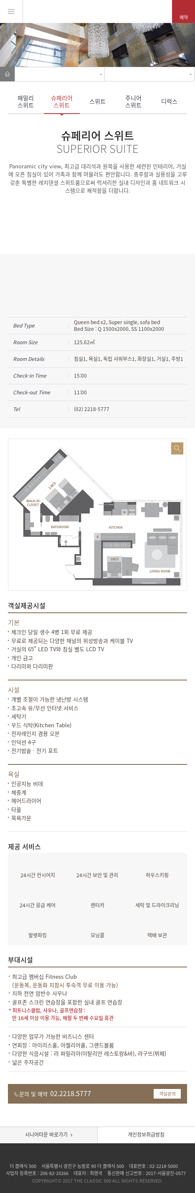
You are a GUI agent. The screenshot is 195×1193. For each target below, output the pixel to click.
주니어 (133, 101)
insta (98, 1155)
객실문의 (167, 1093)
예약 (184, 17)
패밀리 (26, 101)
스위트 (97, 101)
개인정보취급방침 (146, 1134)
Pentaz (97, 11)
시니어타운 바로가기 (46, 1134)
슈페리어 (62, 101)
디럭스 (169, 101)
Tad (108, 1155)
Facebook (87, 1155)
